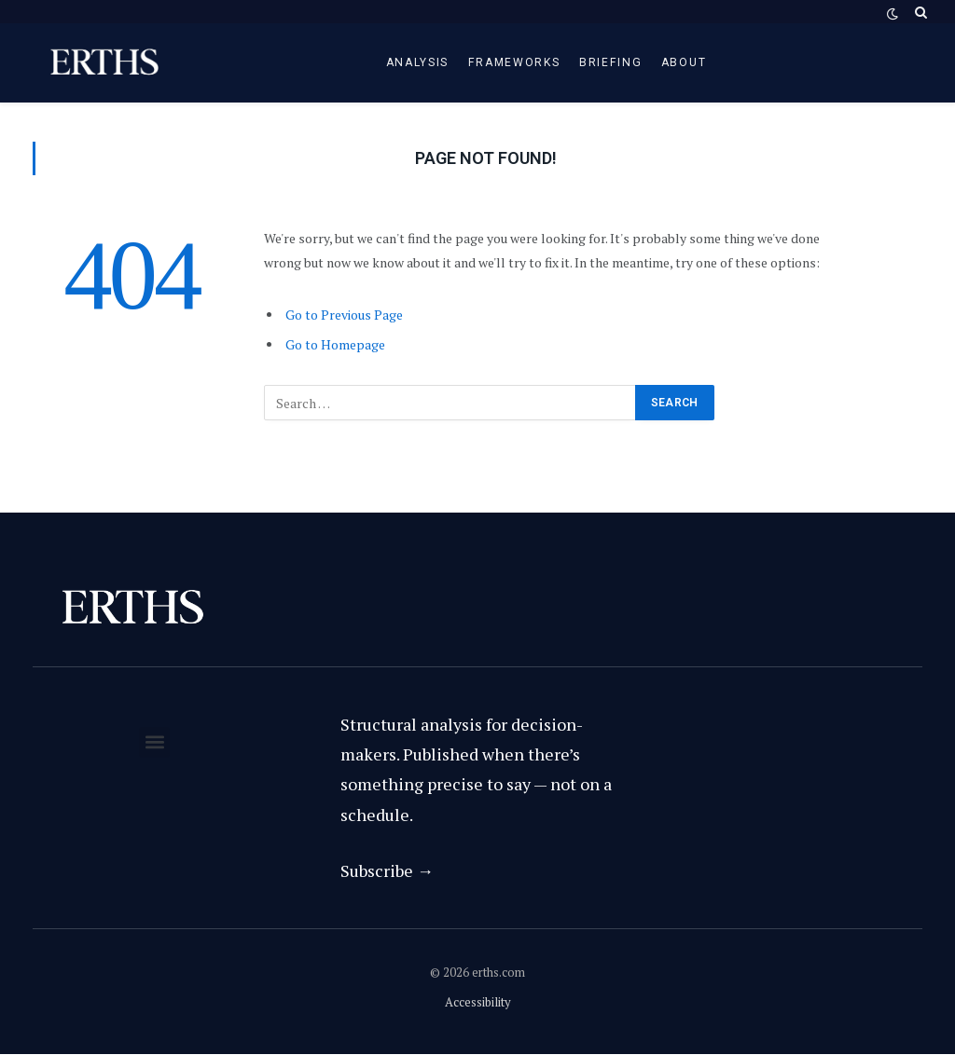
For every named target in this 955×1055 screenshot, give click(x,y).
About (683, 62)
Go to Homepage (335, 344)
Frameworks (514, 62)
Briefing (611, 62)
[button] (154, 742)
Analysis (418, 62)
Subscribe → (387, 870)
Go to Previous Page (344, 314)
